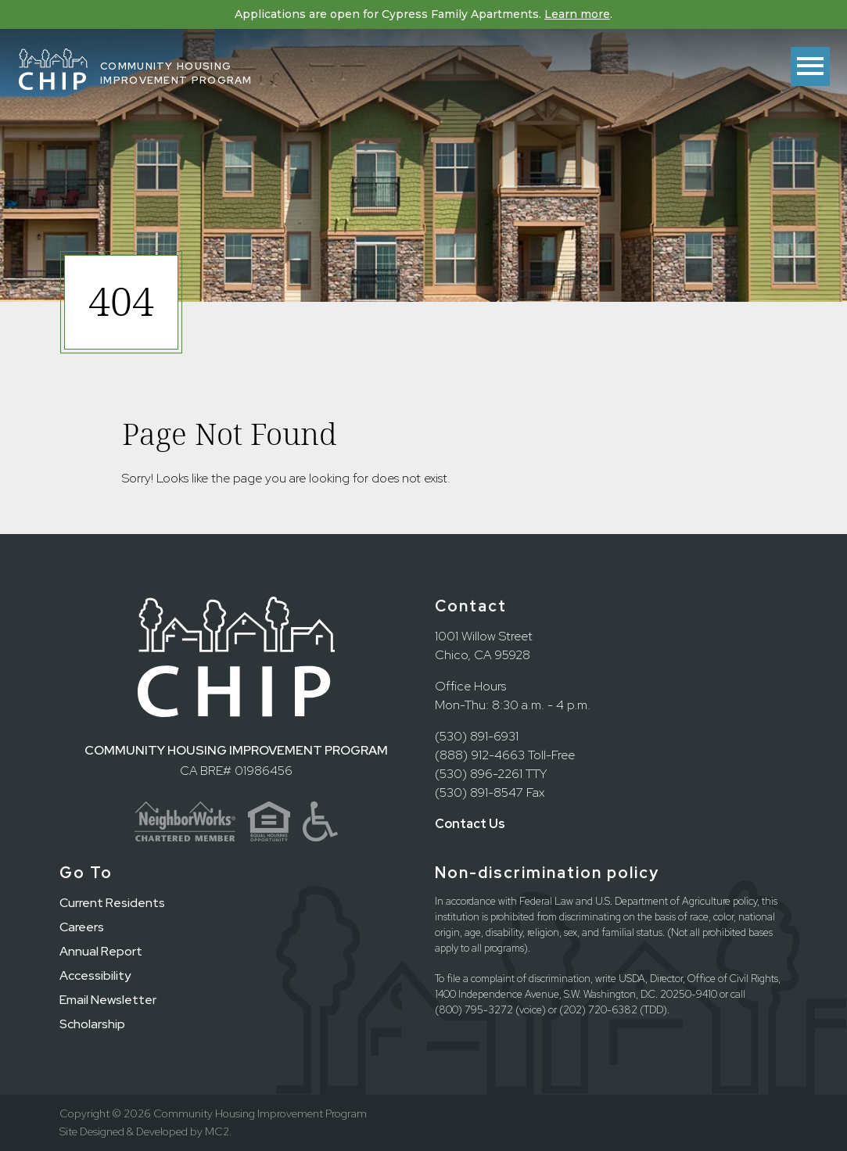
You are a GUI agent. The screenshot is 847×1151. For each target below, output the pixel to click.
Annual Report (100, 951)
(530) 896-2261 (478, 774)
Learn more (577, 14)
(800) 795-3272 (474, 1010)
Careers (81, 927)
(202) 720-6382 (598, 1010)
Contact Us (470, 824)
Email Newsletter (107, 999)
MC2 (217, 1131)
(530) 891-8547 (479, 792)
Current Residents (112, 903)
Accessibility (95, 975)
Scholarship (92, 1024)
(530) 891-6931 (477, 736)
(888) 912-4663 (480, 755)
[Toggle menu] (810, 66)
